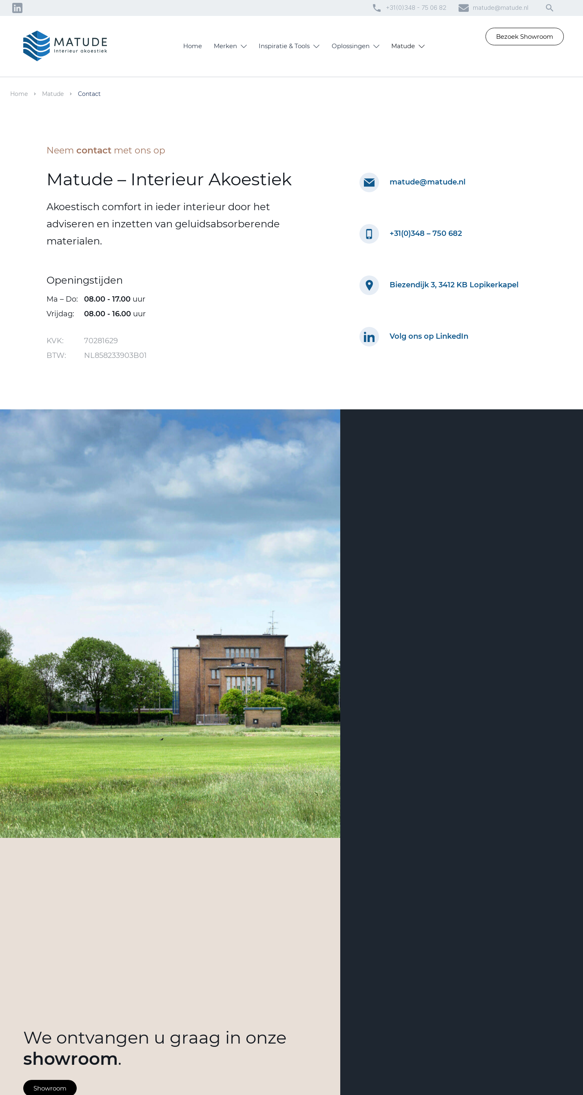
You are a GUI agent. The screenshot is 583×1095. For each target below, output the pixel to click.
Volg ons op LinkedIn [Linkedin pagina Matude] (429, 336)
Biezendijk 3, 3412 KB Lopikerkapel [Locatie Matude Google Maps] (454, 284)
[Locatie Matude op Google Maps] (369, 285)
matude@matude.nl (500, 7)
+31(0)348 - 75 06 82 (416, 7)
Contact (89, 94)
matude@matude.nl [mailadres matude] (428, 182)
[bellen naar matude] (369, 234)
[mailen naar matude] (369, 182)
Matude (403, 46)
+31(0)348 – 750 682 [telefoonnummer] (426, 233)
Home (192, 46)
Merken (225, 46)
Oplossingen (351, 46)
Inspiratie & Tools (284, 46)
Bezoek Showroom (524, 36)
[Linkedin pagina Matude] (369, 336)
